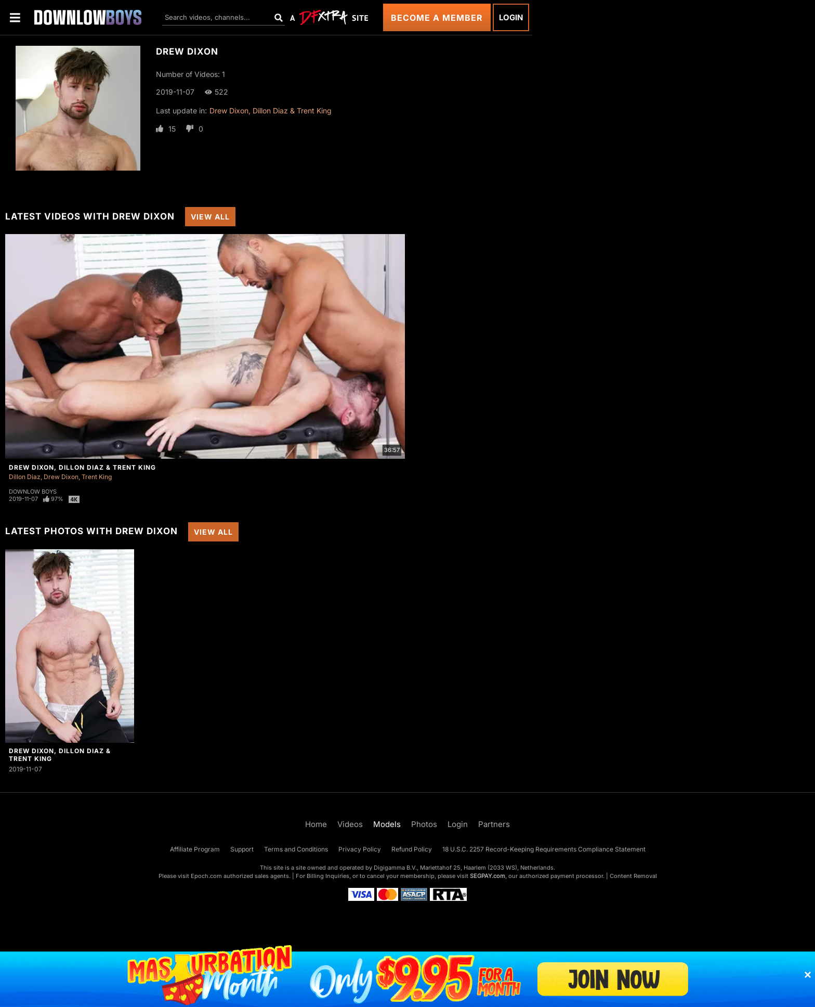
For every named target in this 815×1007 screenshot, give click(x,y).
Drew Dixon (61, 477)
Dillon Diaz (25, 477)
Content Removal (633, 876)
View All (210, 216)
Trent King (97, 477)
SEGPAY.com (487, 876)
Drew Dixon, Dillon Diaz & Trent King (270, 110)
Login (511, 17)
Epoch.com (206, 876)
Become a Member (437, 17)
